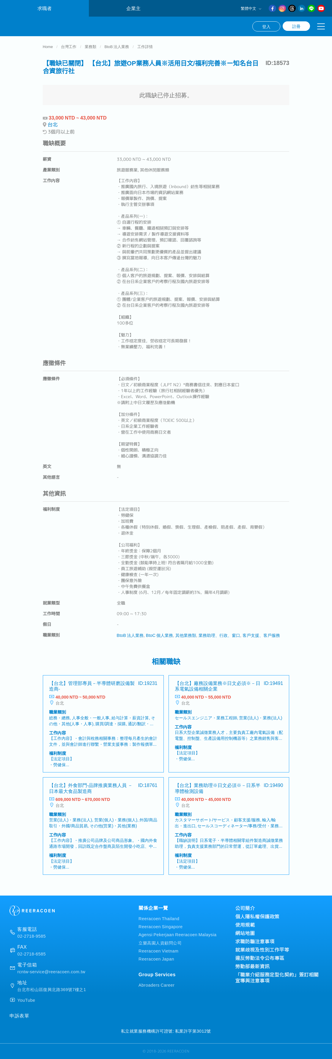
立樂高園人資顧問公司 (160, 942)
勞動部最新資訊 (252, 966)
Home (48, 48)
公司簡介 (245, 908)
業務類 (90, 48)
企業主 (133, 8)
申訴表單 (19, 1015)
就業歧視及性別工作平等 (262, 950)
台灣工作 (68, 48)
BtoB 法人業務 (117, 48)
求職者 (44, 8)
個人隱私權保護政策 (257, 916)
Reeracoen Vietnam (158, 950)
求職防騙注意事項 (255, 941)
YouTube (26, 1000)
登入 (266, 26)
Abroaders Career (156, 985)
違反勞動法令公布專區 (259, 958)
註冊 (296, 26)
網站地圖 (245, 933)
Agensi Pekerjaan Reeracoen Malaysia (177, 934)
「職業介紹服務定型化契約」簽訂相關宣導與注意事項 (277, 977)
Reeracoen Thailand (159, 918)
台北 (53, 126)
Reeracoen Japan (156, 958)
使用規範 (245, 925)
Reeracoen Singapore (161, 926)
